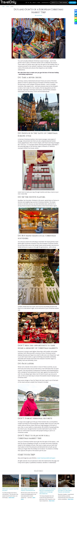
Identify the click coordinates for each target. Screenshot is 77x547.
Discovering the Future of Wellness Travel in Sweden (64, 490)
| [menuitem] (31, 2)
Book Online (72, 2)
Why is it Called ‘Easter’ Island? (10, 489)
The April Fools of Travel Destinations (28, 489)
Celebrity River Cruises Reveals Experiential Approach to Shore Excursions (47, 491)
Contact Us (54, 2)
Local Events (38, 15)
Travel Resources (44, 2)
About (34, 2)
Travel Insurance (63, 2)
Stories (38, 2)
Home (3, 6)
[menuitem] (26, 2)
